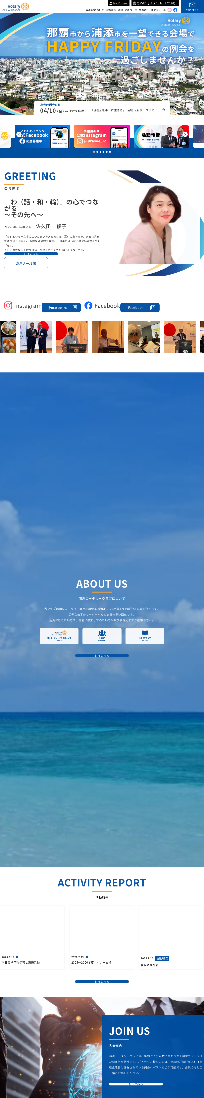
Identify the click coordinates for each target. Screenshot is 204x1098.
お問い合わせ (192, 9)
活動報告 (111, 10)
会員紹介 (144, 10)
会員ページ (131, 10)
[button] (185, 135)
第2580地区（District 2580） (157, 3)
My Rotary (120, 3)
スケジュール (158, 10)
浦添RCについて (94, 10)
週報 (120, 10)
